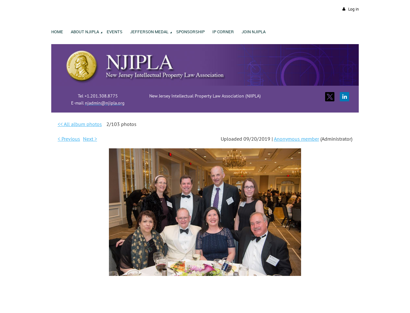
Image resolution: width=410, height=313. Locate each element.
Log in (353, 9)
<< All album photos (80, 124)
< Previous (69, 139)
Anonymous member (296, 139)
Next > (90, 139)
